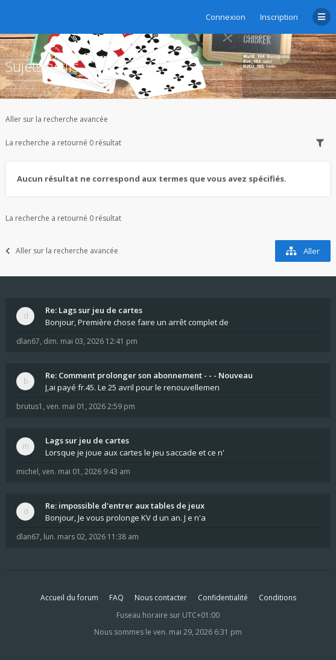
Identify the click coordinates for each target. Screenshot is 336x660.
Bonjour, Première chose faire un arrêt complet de (137, 322)
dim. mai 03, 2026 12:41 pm (90, 341)
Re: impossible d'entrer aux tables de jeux (124, 505)
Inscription (279, 16)
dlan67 (28, 341)
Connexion (226, 16)
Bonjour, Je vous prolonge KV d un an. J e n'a (125, 517)
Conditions (277, 597)
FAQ (116, 597)
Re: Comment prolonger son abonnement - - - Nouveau (149, 375)
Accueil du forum (69, 597)
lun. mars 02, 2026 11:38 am (91, 536)
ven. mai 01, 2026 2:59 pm (90, 406)
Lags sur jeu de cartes (87, 440)
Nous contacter (161, 597)
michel (27, 471)
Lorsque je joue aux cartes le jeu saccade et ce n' (134, 452)
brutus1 (29, 406)
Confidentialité (223, 597)
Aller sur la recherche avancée (56, 119)
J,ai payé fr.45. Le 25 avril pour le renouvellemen (132, 387)
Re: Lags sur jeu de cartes (93, 310)
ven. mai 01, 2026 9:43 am (86, 471)
